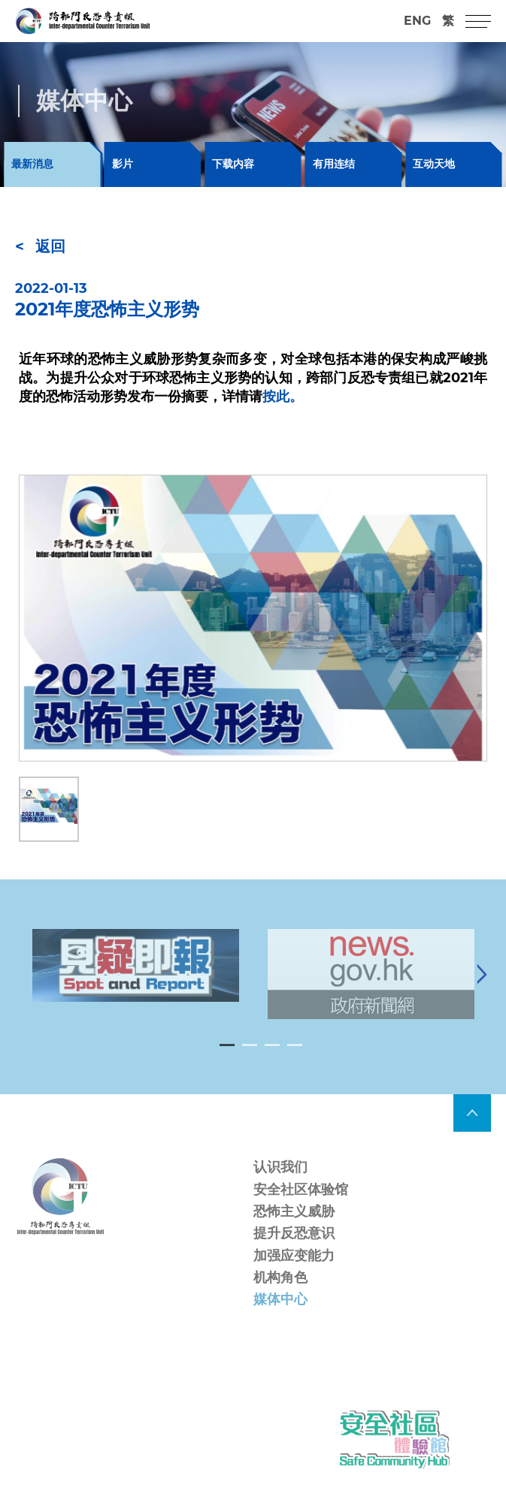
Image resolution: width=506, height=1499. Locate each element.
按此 (275, 396)
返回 (50, 246)
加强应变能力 (294, 1269)
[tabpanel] (135, 979)
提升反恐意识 (294, 1247)
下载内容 (233, 163)
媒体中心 (280, 1312)
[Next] (482, 987)
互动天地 (434, 163)
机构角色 (280, 1291)
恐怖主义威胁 (294, 1225)
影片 (122, 163)
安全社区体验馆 (300, 1203)
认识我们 (280, 1181)
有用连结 (334, 163)
